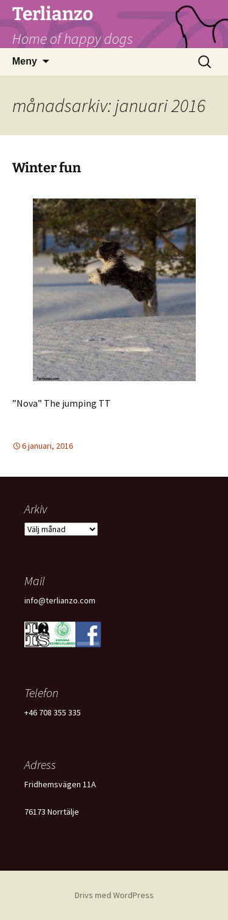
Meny (24, 61)
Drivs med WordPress (114, 895)
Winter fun (46, 168)
